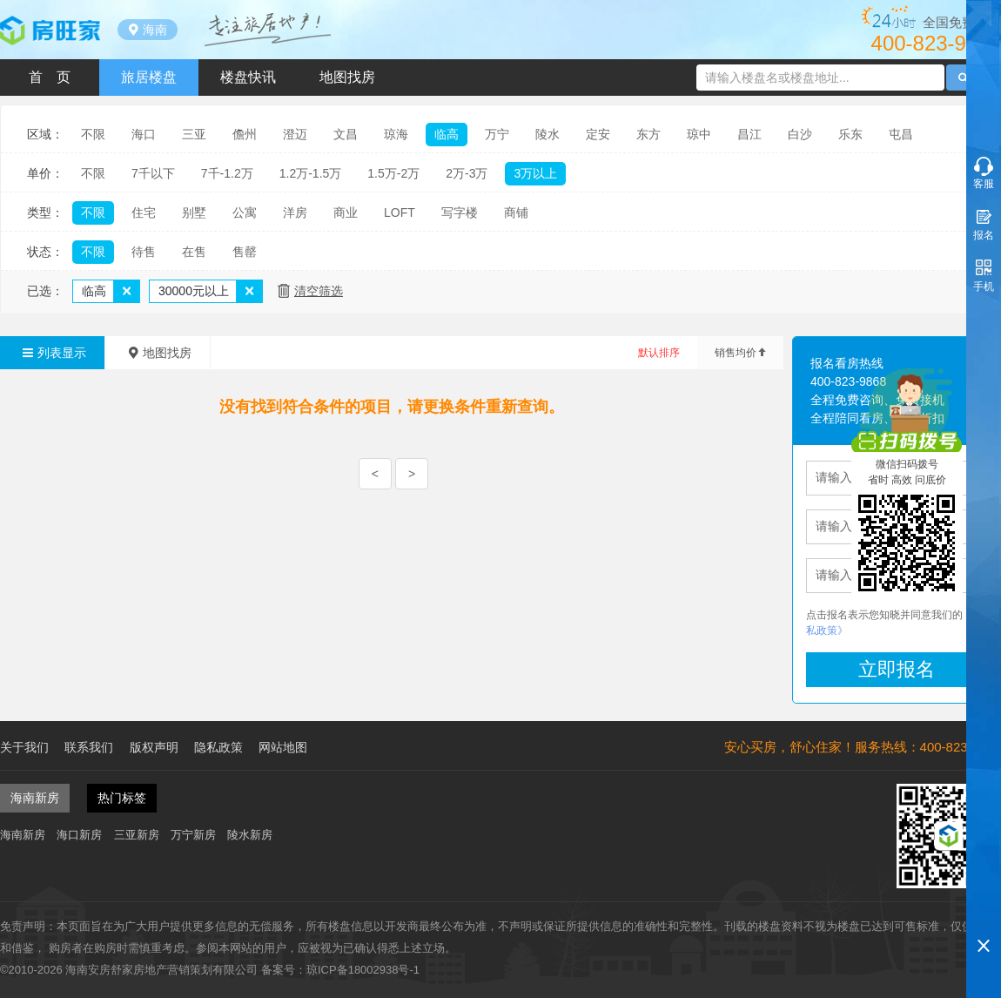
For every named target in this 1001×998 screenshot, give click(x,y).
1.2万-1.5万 (310, 173)
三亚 (194, 134)
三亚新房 (136, 834)
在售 (194, 252)
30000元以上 (193, 291)
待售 (143, 252)
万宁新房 (193, 834)
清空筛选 (318, 291)
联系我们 (88, 747)
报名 (983, 235)
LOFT (399, 212)
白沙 (800, 134)
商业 (345, 212)
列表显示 (52, 352)
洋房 (295, 212)
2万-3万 (466, 173)
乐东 (850, 134)
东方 (648, 134)
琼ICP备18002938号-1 (363, 969)
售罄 (244, 252)
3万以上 (535, 173)
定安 (598, 134)
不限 (93, 134)
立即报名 (896, 669)
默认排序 (659, 353)
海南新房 (22, 834)
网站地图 (283, 747)
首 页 (50, 77)
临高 (446, 134)
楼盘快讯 (248, 77)
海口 (143, 134)
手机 (983, 286)
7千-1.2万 (227, 173)
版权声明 (154, 747)
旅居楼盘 (149, 77)
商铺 (516, 212)
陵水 (547, 134)
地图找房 (347, 77)
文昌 (345, 134)
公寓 (244, 212)
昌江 (749, 134)
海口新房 (79, 834)
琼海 (396, 134)
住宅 (143, 212)
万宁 (497, 134)
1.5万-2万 (393, 173)
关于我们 (24, 747)
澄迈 (295, 134)
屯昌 (901, 134)
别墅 (194, 212)
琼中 (699, 134)
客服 (983, 184)
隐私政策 (218, 747)
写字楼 (459, 212)
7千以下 (153, 173)
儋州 (244, 134)
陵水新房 (249, 834)
